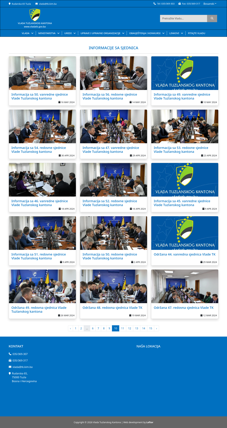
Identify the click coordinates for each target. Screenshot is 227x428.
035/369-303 (168, 3)
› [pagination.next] (156, 328)
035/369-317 (193, 3)
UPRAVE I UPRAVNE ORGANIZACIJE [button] (101, 33)
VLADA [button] (26, 33)
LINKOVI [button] (174, 33)
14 (143, 328)
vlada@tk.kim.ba (47, 3)
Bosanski (208, 3)
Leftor (149, 422)
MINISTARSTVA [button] (47, 33)
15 (150, 328)
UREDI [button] (68, 33)
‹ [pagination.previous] (70, 328)
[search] (212, 18)
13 (136, 328)
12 (129, 328)
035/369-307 (20, 354)
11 (122, 328)
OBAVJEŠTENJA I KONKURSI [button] (145, 33)
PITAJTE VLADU (196, 33)
